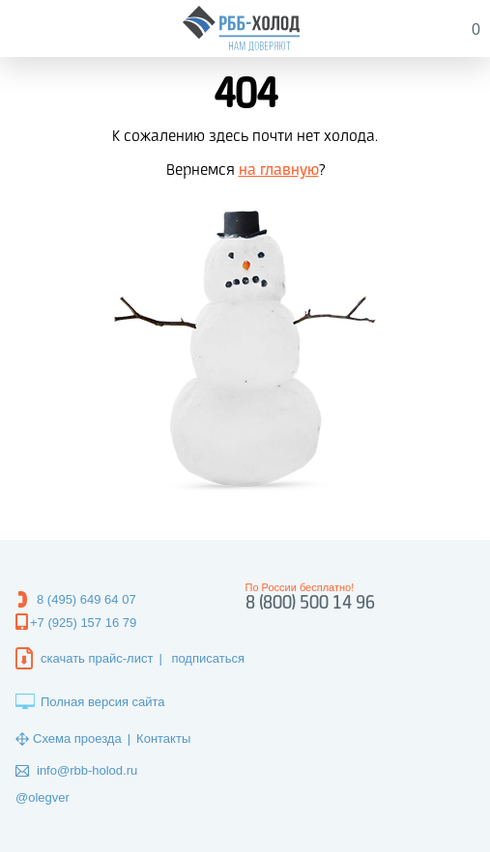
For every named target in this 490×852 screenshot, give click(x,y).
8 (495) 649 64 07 (86, 599)
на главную (279, 170)
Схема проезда (77, 738)
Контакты (163, 738)
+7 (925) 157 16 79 (83, 622)
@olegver (42, 797)
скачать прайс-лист (97, 658)
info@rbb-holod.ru (87, 770)
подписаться (208, 658)
